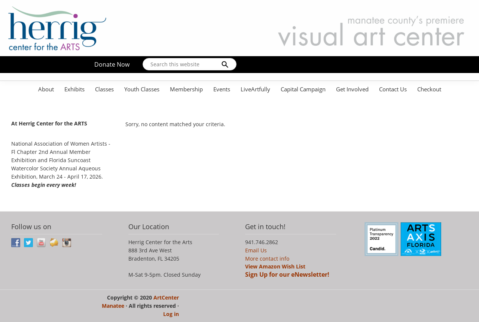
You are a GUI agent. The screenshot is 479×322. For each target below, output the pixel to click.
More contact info (267, 258)
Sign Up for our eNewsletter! (287, 274)
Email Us (256, 250)
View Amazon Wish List (275, 266)
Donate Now (111, 64)
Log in (171, 314)
